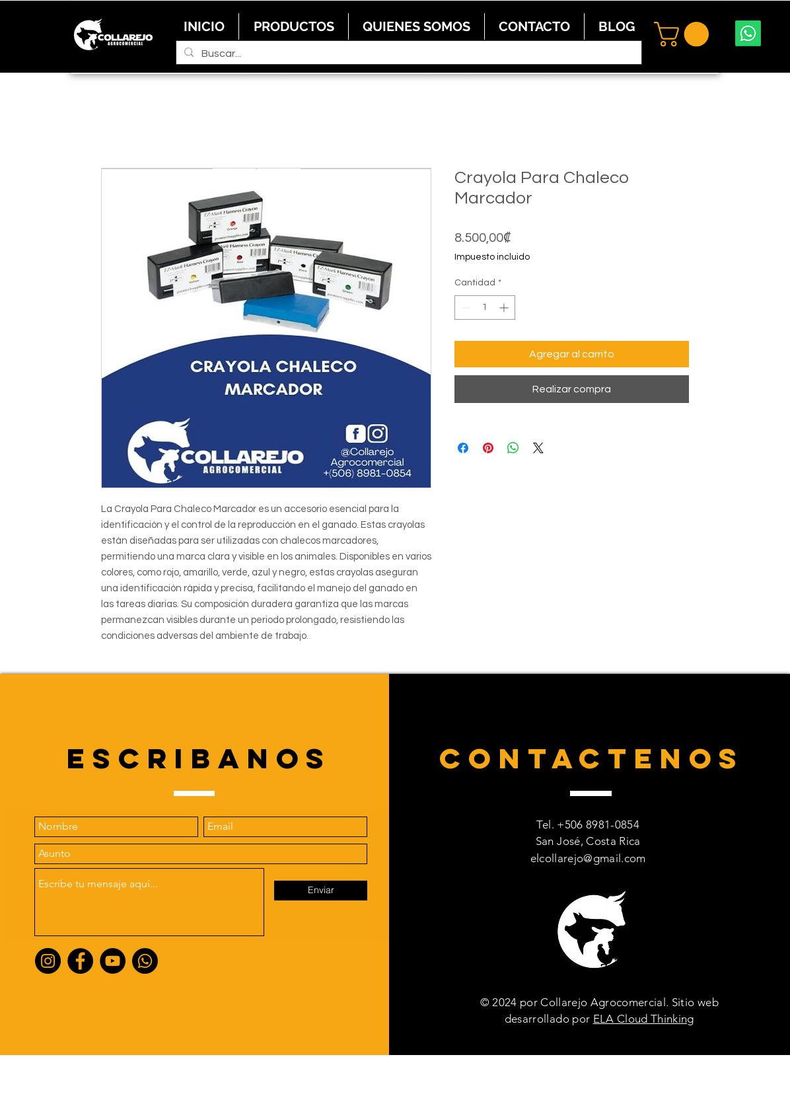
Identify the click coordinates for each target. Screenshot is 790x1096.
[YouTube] (113, 961)
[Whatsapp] (748, 33)
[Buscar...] (407, 53)
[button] (684, 34)
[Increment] (505, 307)
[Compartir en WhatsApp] (513, 448)
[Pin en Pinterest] (488, 448)
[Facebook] (80, 961)
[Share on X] (538, 448)
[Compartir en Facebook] (463, 448)
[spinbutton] (485, 307)
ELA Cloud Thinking (643, 1018)
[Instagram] (48, 961)
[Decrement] (464, 307)
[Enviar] (320, 890)
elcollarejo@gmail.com (588, 858)
